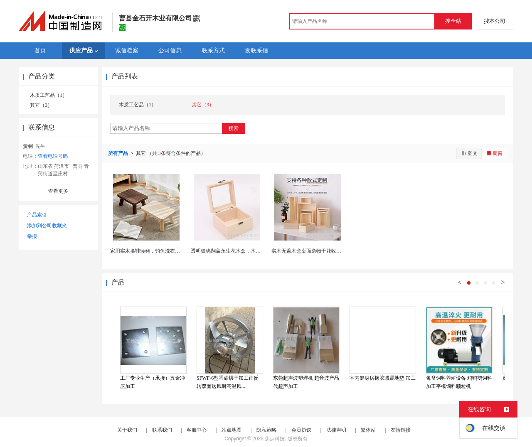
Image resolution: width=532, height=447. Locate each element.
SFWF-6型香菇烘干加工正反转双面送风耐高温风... (228, 382)
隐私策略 (266, 430)
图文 (469, 153)
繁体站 (368, 430)
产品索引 (37, 215)
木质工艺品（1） (48, 95)
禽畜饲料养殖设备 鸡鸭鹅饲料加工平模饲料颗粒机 (459, 382)
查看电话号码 (53, 156)
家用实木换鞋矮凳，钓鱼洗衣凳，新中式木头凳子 (165, 251)
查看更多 (58, 191)
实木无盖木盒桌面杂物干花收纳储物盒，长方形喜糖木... (333, 251)
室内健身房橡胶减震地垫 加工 (383, 378)
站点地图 (231, 430)
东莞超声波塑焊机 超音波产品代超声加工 (306, 382)
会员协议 (301, 430)
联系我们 (162, 430)
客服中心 (197, 430)
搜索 (234, 128)
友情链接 (401, 430)
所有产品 (118, 153)
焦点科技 (275, 439)
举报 (32, 236)
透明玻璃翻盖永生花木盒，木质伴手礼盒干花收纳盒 (248, 251)
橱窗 (494, 153)
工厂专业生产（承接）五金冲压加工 (152, 382)
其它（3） (41, 105)
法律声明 (336, 430)
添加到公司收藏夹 (47, 225)
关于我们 (127, 430)
